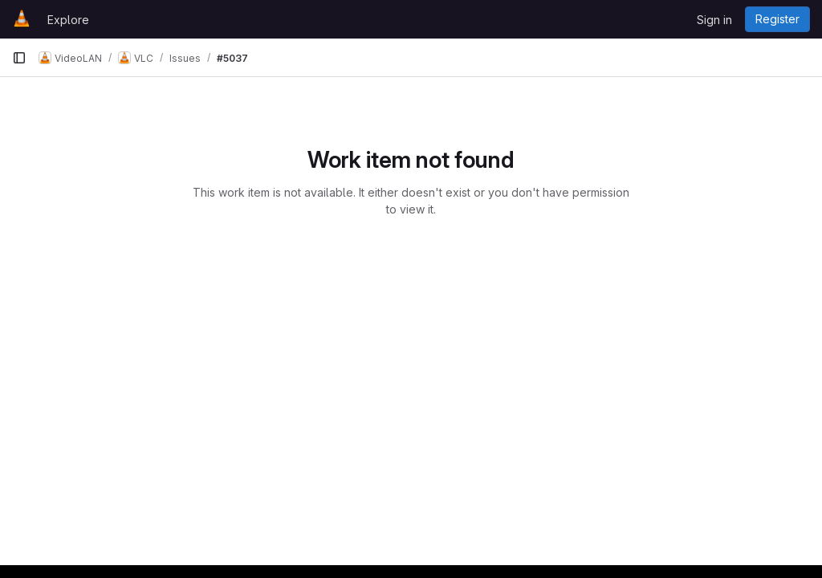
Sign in (714, 19)
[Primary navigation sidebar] (19, 58)
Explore (68, 19)
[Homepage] (22, 19)
